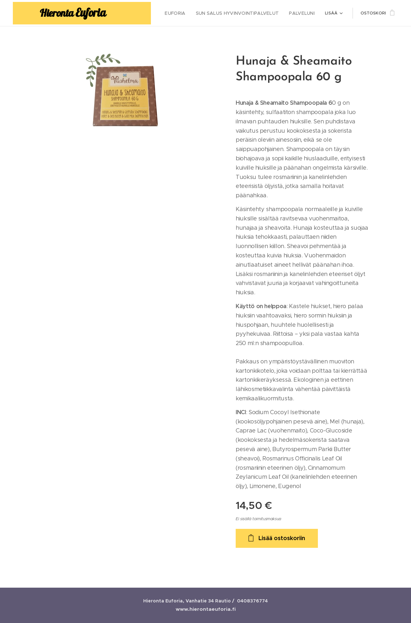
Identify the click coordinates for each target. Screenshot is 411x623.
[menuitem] (186, 13)
